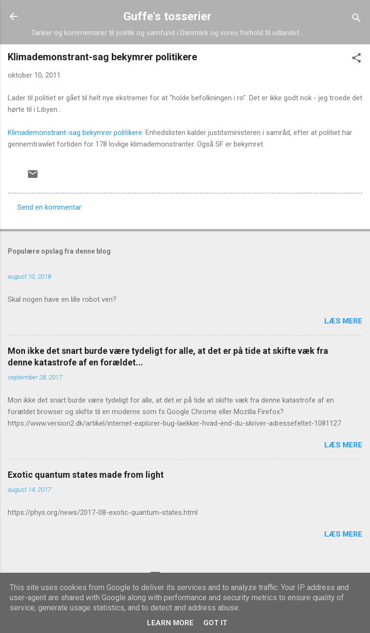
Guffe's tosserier (167, 16)
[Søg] (356, 19)
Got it (215, 623)
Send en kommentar (49, 207)
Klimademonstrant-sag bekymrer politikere (75, 132)
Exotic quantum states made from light (86, 475)
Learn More (170, 623)
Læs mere (343, 321)
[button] (356, 59)
